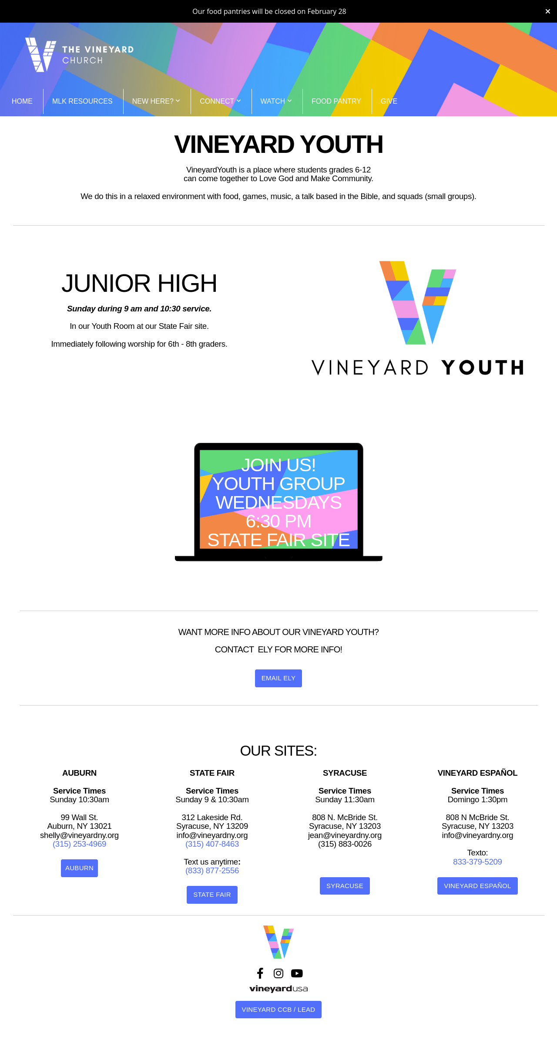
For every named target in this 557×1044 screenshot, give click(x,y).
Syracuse (344, 885)
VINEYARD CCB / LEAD (278, 1009)
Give (389, 101)
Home (22, 101)
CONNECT (220, 101)
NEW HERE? (156, 101)
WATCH (276, 101)
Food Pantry (336, 101)
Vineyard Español (477, 885)
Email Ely (279, 678)
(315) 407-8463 (212, 843)
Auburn (79, 868)
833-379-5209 (477, 861)
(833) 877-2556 (212, 870)
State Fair (212, 894)
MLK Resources (82, 101)
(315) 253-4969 (79, 843)
